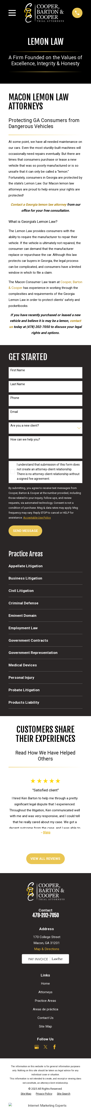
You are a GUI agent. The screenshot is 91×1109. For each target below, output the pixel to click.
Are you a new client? (24, 425)
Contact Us (45, 1018)
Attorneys (45, 992)
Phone (14, 398)
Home (45, 983)
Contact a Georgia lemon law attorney (38, 205)
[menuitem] (45, 566)
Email (14, 411)
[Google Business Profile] (36, 1047)
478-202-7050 (45, 915)
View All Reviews (45, 859)
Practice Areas (45, 1001)
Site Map (45, 1026)
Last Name (17, 384)
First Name (17, 370)
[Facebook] (54, 1047)
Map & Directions (46, 949)
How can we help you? (25, 439)
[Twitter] (45, 1047)
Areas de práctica (45, 1009)
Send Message (25, 531)
